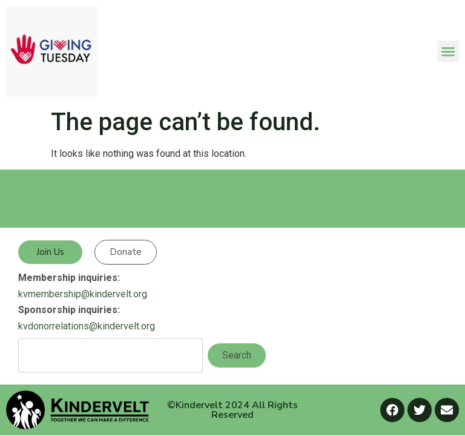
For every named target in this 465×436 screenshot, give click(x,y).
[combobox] (110, 355)
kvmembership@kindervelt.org (82, 294)
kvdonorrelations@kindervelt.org (86, 326)
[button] (448, 51)
